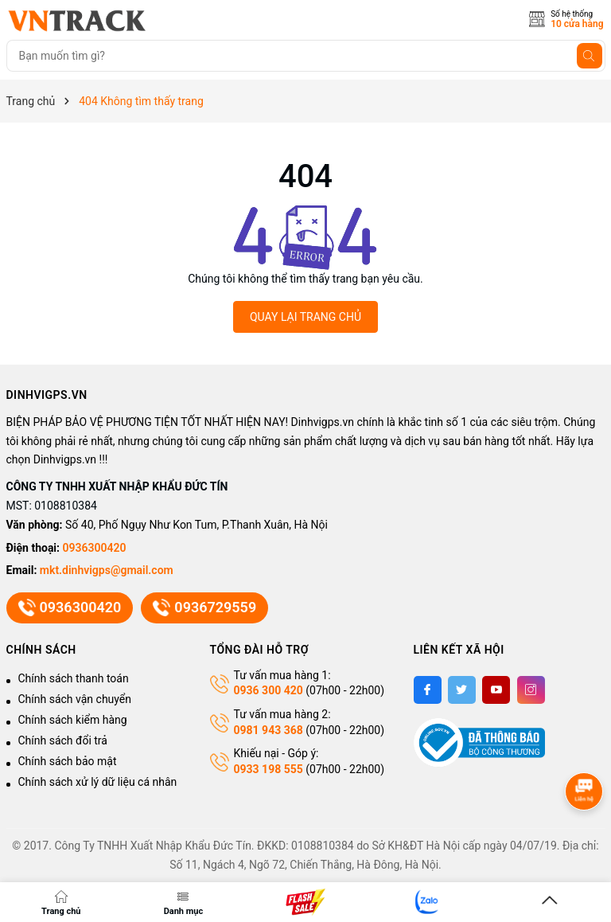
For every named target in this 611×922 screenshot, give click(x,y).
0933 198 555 (268, 769)
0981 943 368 (268, 730)
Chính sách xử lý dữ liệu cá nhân (97, 781)
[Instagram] (531, 690)
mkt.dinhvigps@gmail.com (106, 570)
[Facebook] (428, 690)
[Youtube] (496, 690)
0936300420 (94, 547)
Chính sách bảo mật (67, 761)
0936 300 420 (268, 690)
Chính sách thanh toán (73, 678)
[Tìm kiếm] (589, 55)
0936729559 (203, 607)
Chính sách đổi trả (62, 740)
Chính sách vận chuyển (75, 699)
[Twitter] (462, 690)
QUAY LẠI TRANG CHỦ (305, 317)
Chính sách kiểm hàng (72, 719)
